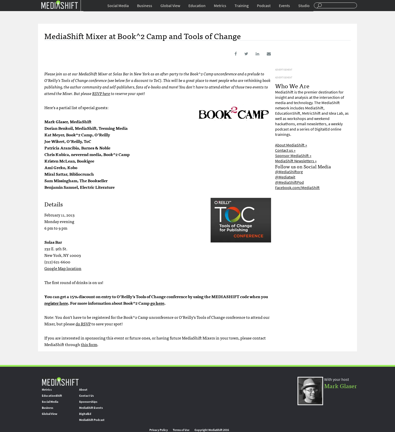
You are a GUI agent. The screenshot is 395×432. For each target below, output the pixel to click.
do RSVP (83, 323)
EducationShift (52, 396)
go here (157, 303)
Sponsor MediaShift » (293, 155)
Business (144, 5)
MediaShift (60, 381)
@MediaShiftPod (289, 182)
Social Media (118, 5)
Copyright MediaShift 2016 (211, 430)
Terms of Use (181, 430)
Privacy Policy (158, 430)
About (83, 390)
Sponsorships (88, 402)
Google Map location (62, 268)
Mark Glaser (340, 385)
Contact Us (86, 396)
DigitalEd (85, 414)
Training (242, 5)
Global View (170, 5)
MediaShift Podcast (92, 420)
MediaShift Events (91, 408)
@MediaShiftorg (289, 171)
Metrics (220, 5)
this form (89, 344)
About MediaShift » (291, 145)
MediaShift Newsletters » (296, 161)
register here (56, 303)
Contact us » (285, 150)
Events (284, 5)
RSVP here (101, 93)
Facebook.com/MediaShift (297, 187)
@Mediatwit (285, 177)
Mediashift (59, 4)
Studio (304, 5)
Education (197, 5)
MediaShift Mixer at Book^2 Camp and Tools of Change (142, 35)
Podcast (264, 5)
